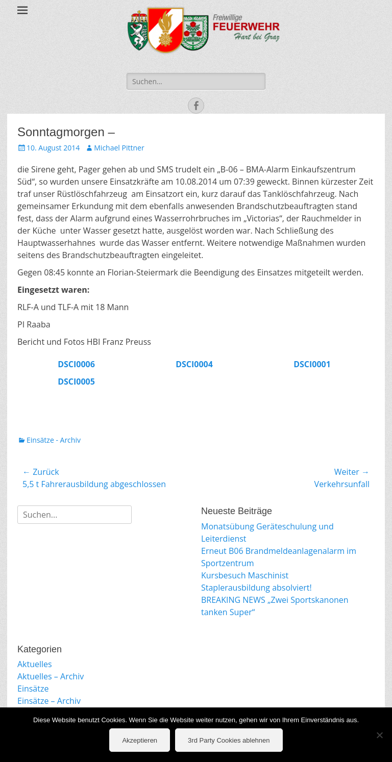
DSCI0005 (76, 381)
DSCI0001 (312, 364)
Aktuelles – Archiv (50, 676)
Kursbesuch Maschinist (244, 575)
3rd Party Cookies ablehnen (229, 740)
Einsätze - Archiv (54, 440)
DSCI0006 (76, 364)
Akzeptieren (139, 740)
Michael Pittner (119, 148)
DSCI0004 (194, 364)
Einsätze (32, 688)
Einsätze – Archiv (49, 700)
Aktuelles (34, 664)
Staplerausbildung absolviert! (256, 587)
